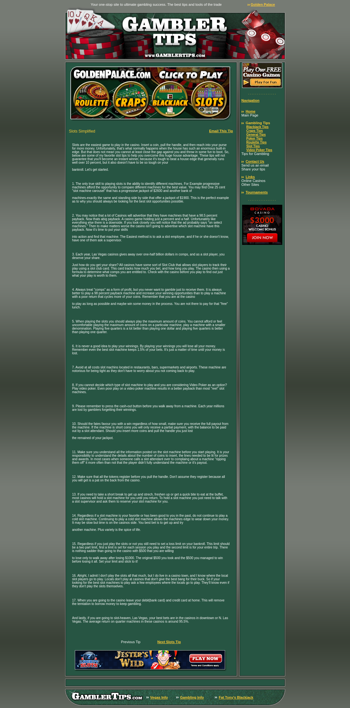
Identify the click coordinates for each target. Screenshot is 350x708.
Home (251, 111)
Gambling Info (192, 697)
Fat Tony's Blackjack (236, 697)
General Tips (256, 134)
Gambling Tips (258, 123)
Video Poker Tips (259, 150)
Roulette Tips (256, 142)
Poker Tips (254, 138)
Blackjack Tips (257, 127)
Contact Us (255, 161)
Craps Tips (254, 131)
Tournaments (257, 192)
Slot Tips (253, 146)
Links (250, 177)
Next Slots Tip (169, 642)
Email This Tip (221, 131)
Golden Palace (263, 4)
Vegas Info (159, 697)
